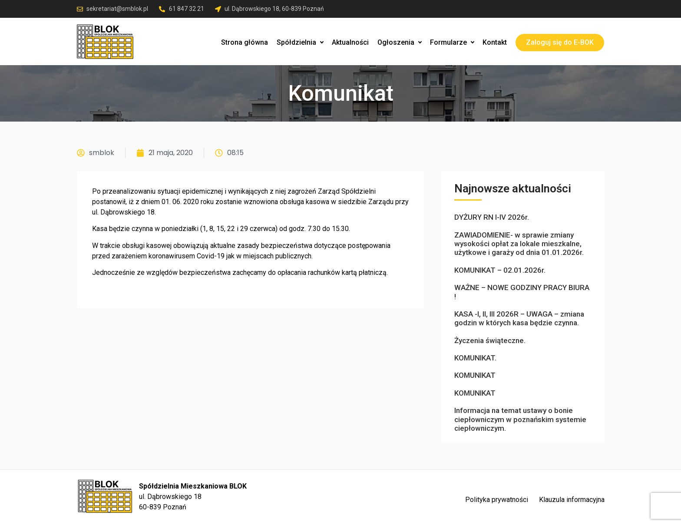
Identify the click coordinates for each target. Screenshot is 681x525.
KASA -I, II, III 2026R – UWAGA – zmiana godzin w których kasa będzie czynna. (519, 318)
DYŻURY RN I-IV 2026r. (491, 217)
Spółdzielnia (300, 42)
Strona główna (244, 42)
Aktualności (350, 42)
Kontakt (495, 42)
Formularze (452, 42)
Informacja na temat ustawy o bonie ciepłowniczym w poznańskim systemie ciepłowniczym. (520, 419)
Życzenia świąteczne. (490, 340)
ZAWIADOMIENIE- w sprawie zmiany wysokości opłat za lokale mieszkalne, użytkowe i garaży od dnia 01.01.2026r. (519, 244)
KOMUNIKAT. (475, 357)
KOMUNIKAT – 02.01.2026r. (499, 270)
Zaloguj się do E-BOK (560, 42)
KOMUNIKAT (475, 375)
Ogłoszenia (399, 42)
